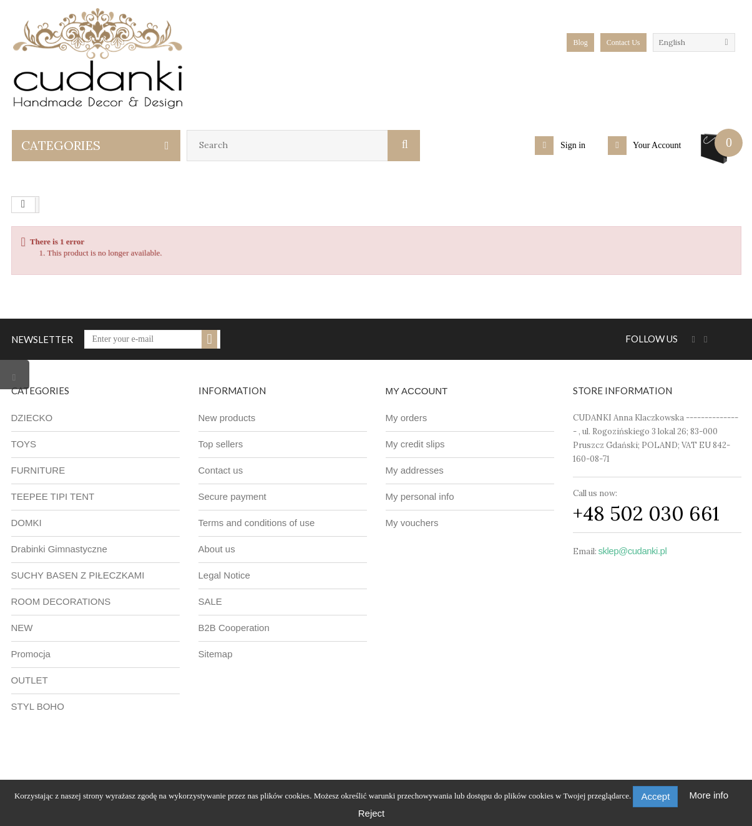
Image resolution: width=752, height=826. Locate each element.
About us (216, 549)
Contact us (220, 470)
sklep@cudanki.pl (632, 550)
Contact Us (623, 42)
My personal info (420, 496)
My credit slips (415, 444)
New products (227, 417)
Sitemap (215, 654)
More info (709, 795)
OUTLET (29, 680)
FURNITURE (38, 470)
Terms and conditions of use (256, 522)
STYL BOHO (37, 706)
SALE (210, 601)
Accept (655, 796)
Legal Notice (224, 575)
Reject (371, 813)
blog (580, 42)
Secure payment (232, 496)
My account (417, 391)
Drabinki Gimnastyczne (59, 549)
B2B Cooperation (234, 627)
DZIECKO (32, 417)
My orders (406, 417)
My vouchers (412, 522)
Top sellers (220, 444)
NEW (22, 627)
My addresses (415, 470)
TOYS (24, 444)
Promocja (31, 654)
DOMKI (26, 522)
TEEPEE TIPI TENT (53, 496)
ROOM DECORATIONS (61, 601)
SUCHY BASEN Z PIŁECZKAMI (78, 575)
